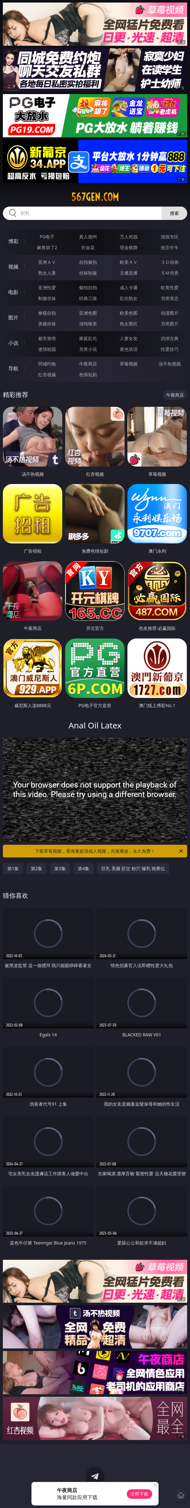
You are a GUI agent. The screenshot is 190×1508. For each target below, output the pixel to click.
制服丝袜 (47, 298)
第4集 (83, 868)
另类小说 (88, 349)
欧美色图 (129, 313)
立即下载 (139, 1494)
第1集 (13, 868)
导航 (13, 368)
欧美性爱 (170, 287)
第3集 (60, 868)
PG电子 (47, 237)
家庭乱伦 (88, 338)
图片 (13, 317)
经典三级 (88, 298)
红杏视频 (47, 375)
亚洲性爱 (47, 287)
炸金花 (88, 247)
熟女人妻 (47, 273)
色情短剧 (88, 375)
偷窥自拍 (47, 313)
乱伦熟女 (129, 298)
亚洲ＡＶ (47, 262)
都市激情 (47, 338)
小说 (13, 342)
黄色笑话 (129, 349)
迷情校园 (47, 349)
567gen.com (95, 197)
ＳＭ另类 (170, 273)
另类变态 (170, 298)
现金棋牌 (129, 247)
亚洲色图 (88, 313)
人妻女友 (129, 338)
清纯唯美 (88, 324)
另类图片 (170, 324)
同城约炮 (47, 364)
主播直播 (129, 273)
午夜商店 (88, 364)
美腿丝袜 (47, 324)
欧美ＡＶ (129, 262)
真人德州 (88, 237)
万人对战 (129, 237)
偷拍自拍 (88, 287)
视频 (13, 266)
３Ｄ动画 (170, 262)
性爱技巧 (170, 349)
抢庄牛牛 (170, 247)
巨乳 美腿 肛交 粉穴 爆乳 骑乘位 (133, 868)
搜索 (174, 213)
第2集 (36, 868)
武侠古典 (170, 338)
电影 (13, 292)
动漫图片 (170, 313)
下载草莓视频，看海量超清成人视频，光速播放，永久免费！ (109, 851)
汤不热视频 (170, 364)
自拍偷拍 (88, 262)
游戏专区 (170, 237)
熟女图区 (129, 324)
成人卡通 (129, 287)
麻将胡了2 (47, 247)
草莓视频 (129, 364)
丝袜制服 (88, 273)
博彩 (13, 241)
